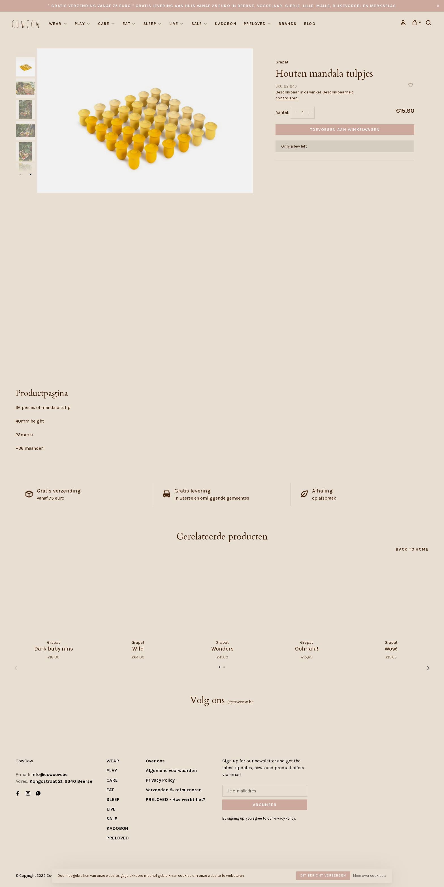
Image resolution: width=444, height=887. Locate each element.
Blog (310, 23)
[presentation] (25, 67)
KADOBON (225, 23)
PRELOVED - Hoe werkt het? (175, 799)
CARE (104, 23)
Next (30, 174)
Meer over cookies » (369, 875)
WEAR (55, 23)
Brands (287, 23)
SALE (196, 23)
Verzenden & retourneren (174, 789)
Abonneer (265, 804)
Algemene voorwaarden (171, 770)
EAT (126, 23)
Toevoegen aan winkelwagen (345, 129)
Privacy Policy (160, 780)
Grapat (282, 62)
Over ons (155, 761)
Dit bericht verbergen (323, 875)
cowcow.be (240, 702)
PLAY (80, 23)
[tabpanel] (145, 120)
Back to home (412, 549)
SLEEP (149, 23)
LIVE (173, 23)
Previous (15, 668)
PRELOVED (255, 23)
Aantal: (282, 112)
